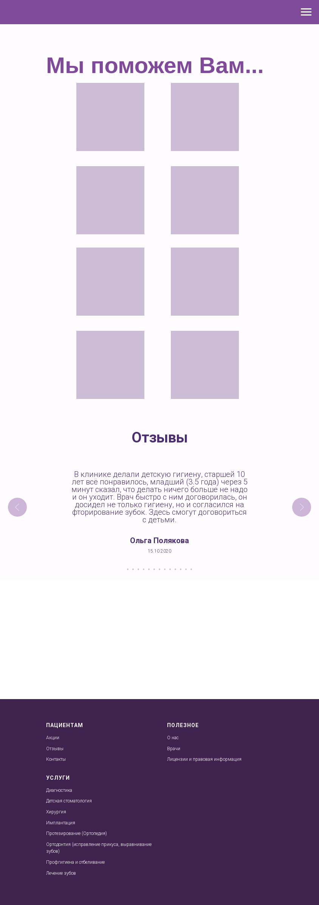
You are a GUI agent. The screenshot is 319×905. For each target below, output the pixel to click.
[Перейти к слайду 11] (180, 569)
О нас (173, 737)
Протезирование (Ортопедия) (76, 833)
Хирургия (56, 812)
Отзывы (54, 748)
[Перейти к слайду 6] (154, 569)
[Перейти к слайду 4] (143, 569)
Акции (52, 737)
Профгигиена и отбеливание (75, 862)
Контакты (56, 759)
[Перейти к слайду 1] (128, 569)
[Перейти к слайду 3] (138, 569)
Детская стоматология (69, 801)
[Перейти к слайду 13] (191, 569)
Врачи (173, 748)
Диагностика (59, 790)
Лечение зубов (61, 873)
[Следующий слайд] (301, 507)
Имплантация (60, 823)
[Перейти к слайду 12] (186, 569)
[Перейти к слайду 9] (170, 569)
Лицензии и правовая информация (204, 759)
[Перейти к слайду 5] (149, 569)
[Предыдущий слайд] (17, 507)
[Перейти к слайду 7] (159, 569)
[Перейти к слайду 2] (133, 569)
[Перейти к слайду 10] (175, 569)
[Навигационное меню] (306, 12)
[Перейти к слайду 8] (165, 569)
